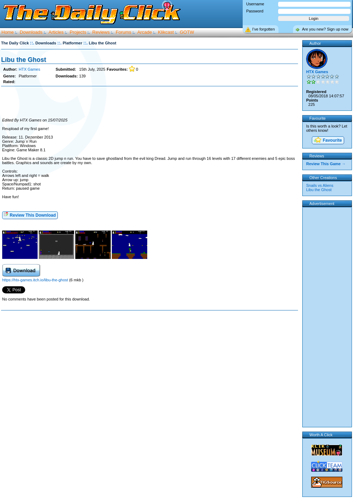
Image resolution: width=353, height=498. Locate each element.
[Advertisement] (149, 102)
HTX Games (29, 69)
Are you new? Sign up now (325, 29)
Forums (123, 32)
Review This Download (30, 215)
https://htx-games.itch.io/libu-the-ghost (35, 280)
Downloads (31, 32)
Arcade (144, 32)
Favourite (327, 140)
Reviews (101, 32)
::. (32, 42)
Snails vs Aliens (319, 185)
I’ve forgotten (263, 29)
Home (7, 32)
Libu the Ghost (23, 59)
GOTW (187, 32)
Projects (78, 32)
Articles (56, 32)
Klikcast (166, 32)
